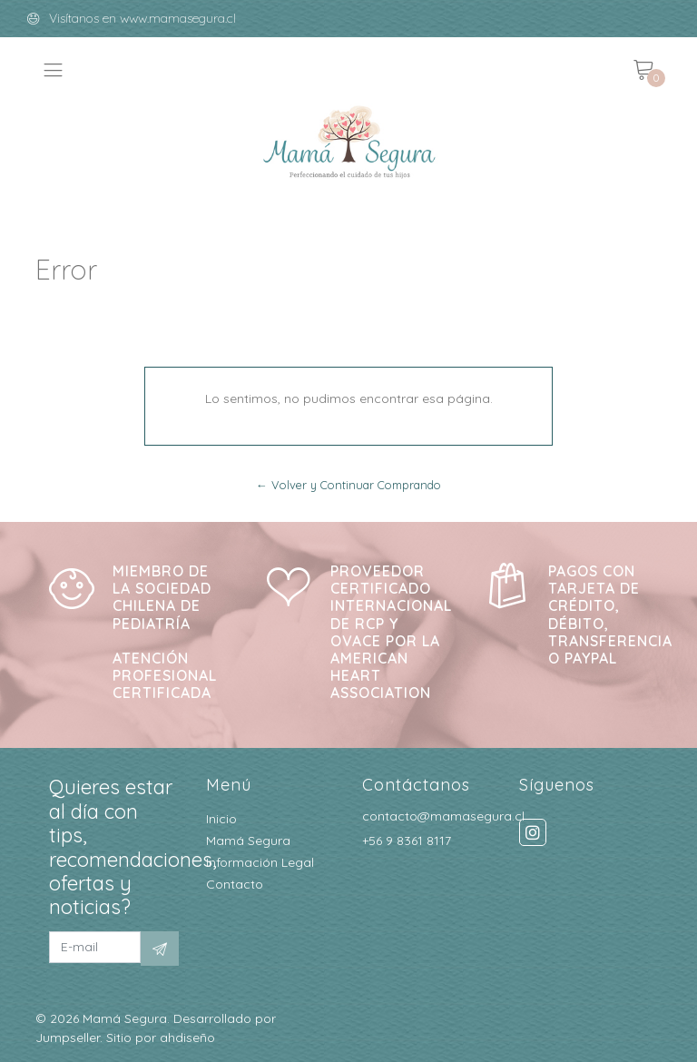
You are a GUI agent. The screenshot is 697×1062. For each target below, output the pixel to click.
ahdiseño (187, 1037)
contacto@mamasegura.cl (443, 816)
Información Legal (260, 862)
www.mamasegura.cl (178, 18)
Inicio (221, 819)
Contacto (234, 884)
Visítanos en (84, 18)
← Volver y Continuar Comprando (348, 484)
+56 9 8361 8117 (406, 840)
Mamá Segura (248, 840)
